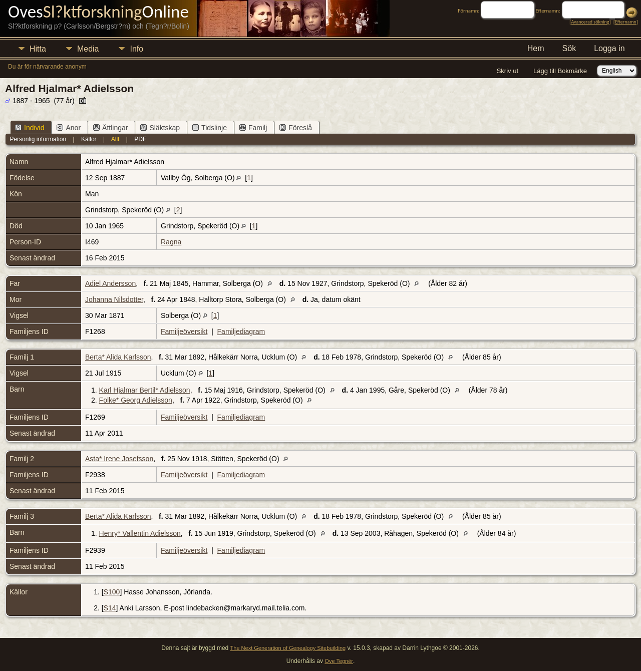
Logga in (609, 48)
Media (88, 49)
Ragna (171, 242)
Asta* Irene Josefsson (119, 459)
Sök (569, 48)
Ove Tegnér (339, 661)
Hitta (38, 49)
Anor (69, 128)
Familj (253, 128)
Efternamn (625, 22)
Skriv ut (507, 71)
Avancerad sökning (590, 22)
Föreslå (295, 128)
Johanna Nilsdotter (114, 299)
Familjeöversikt (184, 331)
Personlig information (38, 139)
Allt (115, 139)
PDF (140, 139)
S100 (112, 592)
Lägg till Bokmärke (560, 71)
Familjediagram (241, 331)
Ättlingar (110, 128)
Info (136, 49)
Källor (89, 139)
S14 (110, 608)
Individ (29, 128)
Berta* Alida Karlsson (118, 357)
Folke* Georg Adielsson (135, 400)
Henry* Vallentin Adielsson (140, 533)
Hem (535, 48)
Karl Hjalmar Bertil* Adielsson (144, 390)
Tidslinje (209, 128)
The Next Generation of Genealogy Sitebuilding (288, 648)
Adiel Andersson (110, 283)
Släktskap (160, 128)
